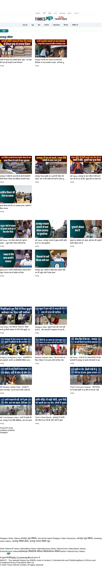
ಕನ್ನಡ (49, 13)
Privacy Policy (15, 562)
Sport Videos (80, 549)
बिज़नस (66, 25)
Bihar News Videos (34, 549)
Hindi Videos (5, 549)
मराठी (44, 13)
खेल (39, 25)
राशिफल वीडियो (53, 551)
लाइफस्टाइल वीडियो (26, 551)
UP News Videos (18, 549)
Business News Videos (52, 549)
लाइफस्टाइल (56, 25)
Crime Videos (68, 549)
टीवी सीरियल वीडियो (40, 551)
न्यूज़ (32, 25)
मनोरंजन (46, 25)
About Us (82, 560)
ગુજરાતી (76, 13)
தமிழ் (55, 13)
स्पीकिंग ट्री (75, 25)
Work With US (28, 562)
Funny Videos (79, 551)
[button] (82, 25)
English (38, 13)
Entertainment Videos (9, 551)
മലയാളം (62, 13)
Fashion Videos (66, 551)
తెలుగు (70, 13)
